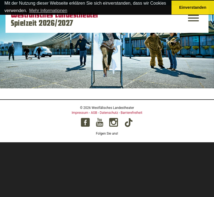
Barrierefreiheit (131, 113)
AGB (94, 113)
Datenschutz (109, 113)
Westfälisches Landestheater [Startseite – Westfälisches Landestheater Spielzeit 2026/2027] (55, 15)
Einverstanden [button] (192, 7)
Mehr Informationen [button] (48, 10)
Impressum (80, 113)
